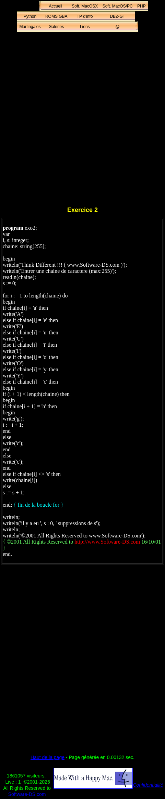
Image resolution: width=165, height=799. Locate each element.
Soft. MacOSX (85, 6)
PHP (141, 6)
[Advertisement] (82, 120)
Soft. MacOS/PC (118, 6)
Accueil (55, 6)
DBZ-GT (117, 16)
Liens (85, 26)
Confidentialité (148, 785)
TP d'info (85, 16)
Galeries (56, 26)
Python (30, 16)
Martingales (30, 26)
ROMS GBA (56, 16)
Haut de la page (47, 757)
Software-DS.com (27, 794)
